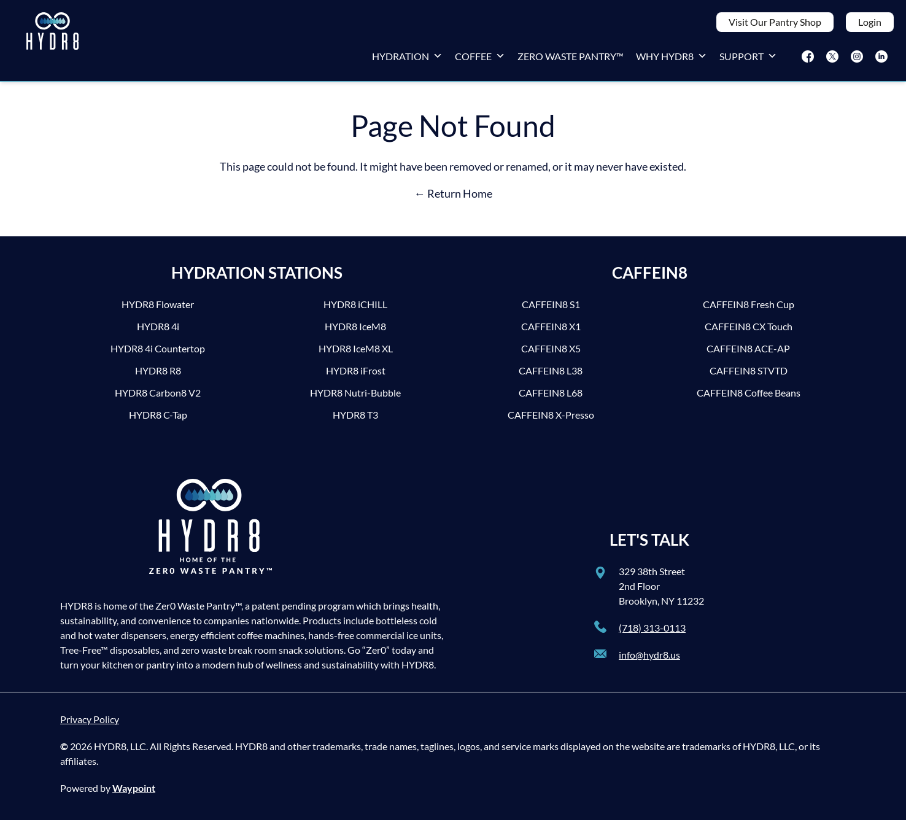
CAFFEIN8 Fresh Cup (748, 309)
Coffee (480, 58)
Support (748, 58)
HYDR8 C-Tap (158, 419)
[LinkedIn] (881, 59)
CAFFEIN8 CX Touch (748, 331)
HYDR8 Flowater (158, 309)
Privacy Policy (89, 724)
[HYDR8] (52, 43)
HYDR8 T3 (355, 419)
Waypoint (133, 793)
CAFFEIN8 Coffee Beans (748, 397)
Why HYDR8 (671, 58)
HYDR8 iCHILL (355, 309)
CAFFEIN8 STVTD (749, 375)
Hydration (407, 58)
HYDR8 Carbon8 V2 (158, 397)
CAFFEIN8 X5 (551, 353)
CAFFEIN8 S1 (551, 309)
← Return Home (453, 198)
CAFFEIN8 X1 (551, 331)
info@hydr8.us (649, 659)
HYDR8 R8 (158, 375)
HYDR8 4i (158, 331)
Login (869, 24)
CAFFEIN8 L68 (551, 397)
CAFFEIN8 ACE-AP (748, 353)
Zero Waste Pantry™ (570, 58)
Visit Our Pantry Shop (775, 24)
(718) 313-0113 (652, 632)
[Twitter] (832, 59)
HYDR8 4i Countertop (157, 353)
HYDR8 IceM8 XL (356, 353)
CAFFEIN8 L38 (551, 375)
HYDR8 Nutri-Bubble (355, 397)
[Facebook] (808, 59)
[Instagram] (857, 59)
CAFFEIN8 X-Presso (551, 419)
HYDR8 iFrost (355, 375)
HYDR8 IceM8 (355, 331)
